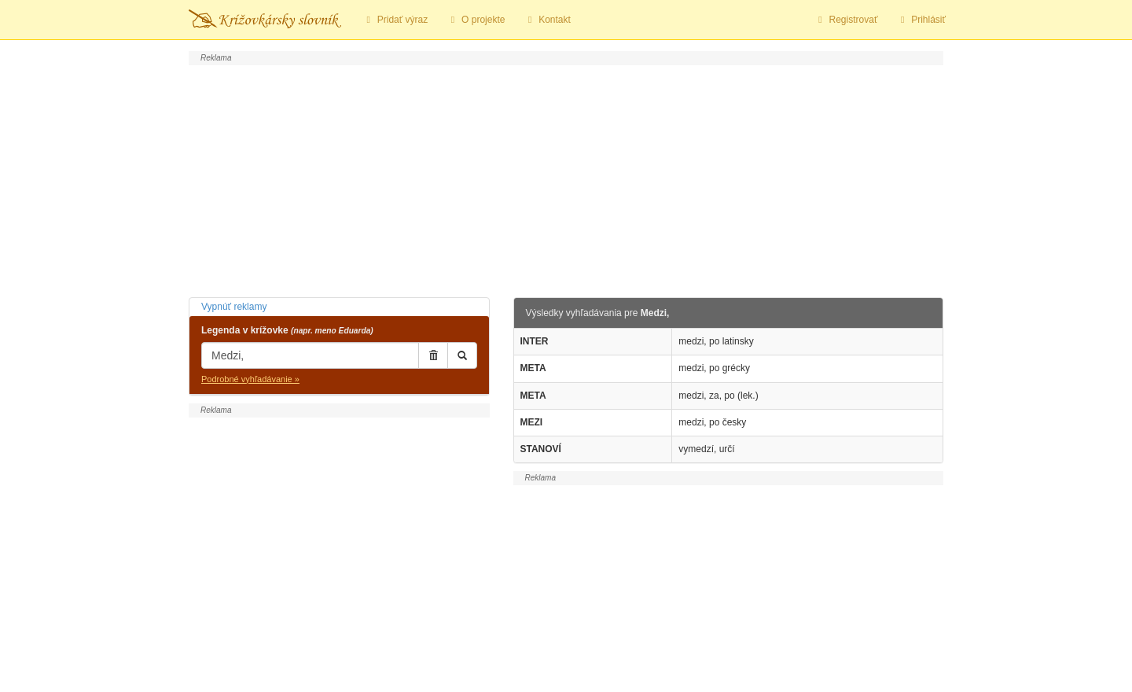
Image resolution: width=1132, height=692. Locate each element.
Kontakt (547, 19)
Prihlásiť (921, 19)
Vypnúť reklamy (233, 306)
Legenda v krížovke (287, 330)
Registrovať (846, 19)
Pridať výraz (395, 19)
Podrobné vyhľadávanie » (250, 379)
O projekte (476, 19)
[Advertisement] (566, 179)
